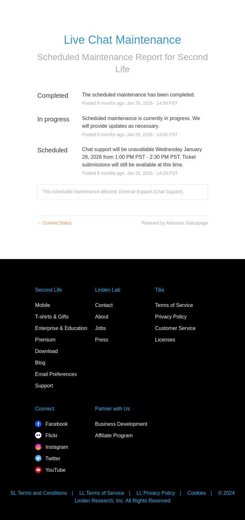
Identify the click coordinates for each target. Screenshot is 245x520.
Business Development (121, 424)
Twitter (47, 458)
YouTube (50, 470)
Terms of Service (174, 305)
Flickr (46, 435)
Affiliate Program (114, 435)
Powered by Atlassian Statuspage (174, 223)
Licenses (165, 339)
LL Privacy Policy (156, 493)
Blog (40, 362)
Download (46, 351)
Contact (104, 305)
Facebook (51, 424)
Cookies (197, 493)
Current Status (54, 223)
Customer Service (175, 328)
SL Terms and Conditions (38, 493)
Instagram (51, 447)
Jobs (100, 328)
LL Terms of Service (101, 493)
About (101, 316)
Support (44, 385)
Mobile (42, 305)
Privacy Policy (171, 316)
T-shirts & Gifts (52, 316)
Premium (45, 339)
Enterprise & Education (61, 328)
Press (101, 339)
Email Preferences (56, 374)
